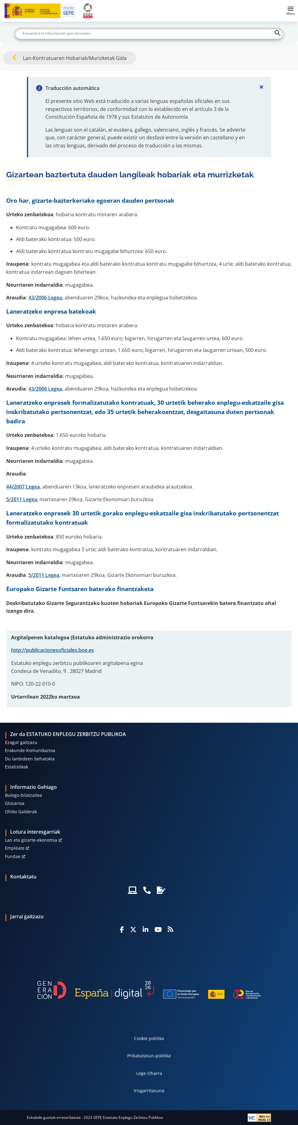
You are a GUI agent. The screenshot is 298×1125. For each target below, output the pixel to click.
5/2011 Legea (21, 499)
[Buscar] (149, 33)
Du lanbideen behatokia (30, 759)
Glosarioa (14, 803)
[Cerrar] (261, 86)
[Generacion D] (149, 990)
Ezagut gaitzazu (21, 742)
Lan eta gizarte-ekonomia (31, 840)
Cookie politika (149, 1038)
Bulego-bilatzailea (23, 795)
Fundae (12, 856)
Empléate (14, 848)
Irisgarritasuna (149, 1090)
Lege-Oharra (149, 1073)
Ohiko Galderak (21, 811)
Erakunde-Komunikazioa (30, 750)
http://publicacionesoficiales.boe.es (52, 650)
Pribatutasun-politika (149, 1056)
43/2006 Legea (45, 297)
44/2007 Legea (23, 486)
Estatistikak (16, 767)
